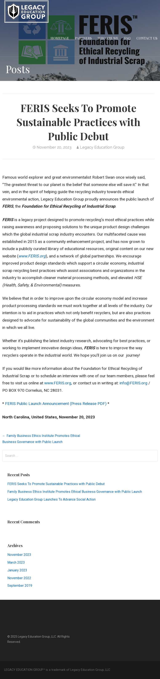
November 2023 (19, 555)
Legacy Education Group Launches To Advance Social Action (51, 499)
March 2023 (16, 562)
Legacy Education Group (102, 147)
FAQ (127, 38)
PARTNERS (83, 38)
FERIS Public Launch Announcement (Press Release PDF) (56, 403)
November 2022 (19, 578)
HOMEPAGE (60, 38)
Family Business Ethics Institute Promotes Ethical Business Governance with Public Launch (74, 492)
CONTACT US (146, 38)
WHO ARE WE (108, 38)
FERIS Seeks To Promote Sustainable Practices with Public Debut (56, 484)
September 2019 (19, 586)
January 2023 (17, 570)
